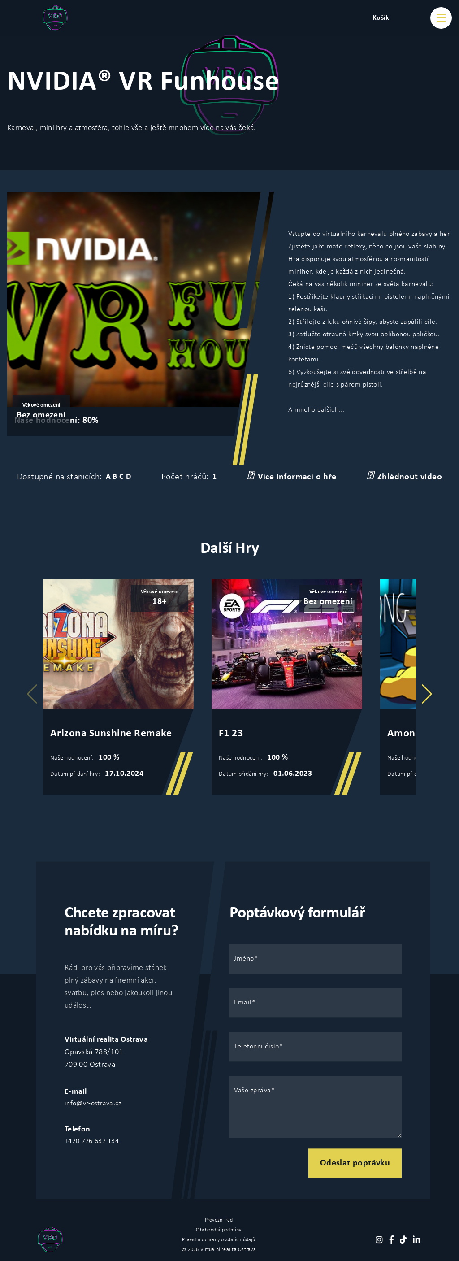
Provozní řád (219, 1220)
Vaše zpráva (252, 1090)
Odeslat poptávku (355, 1163)
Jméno (244, 958)
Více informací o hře (292, 476)
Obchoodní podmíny (218, 1230)
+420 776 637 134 (92, 1141)
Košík (381, 18)
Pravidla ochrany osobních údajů (218, 1240)
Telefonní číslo (256, 1046)
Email (243, 1002)
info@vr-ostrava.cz (93, 1103)
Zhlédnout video (404, 476)
